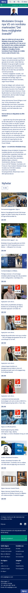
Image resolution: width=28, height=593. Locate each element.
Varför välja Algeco (5, 556)
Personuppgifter (20, 568)
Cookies (18, 563)
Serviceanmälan (20, 556)
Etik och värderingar (5, 548)
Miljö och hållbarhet (5, 554)
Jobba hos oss (4, 566)
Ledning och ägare (5, 568)
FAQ (2, 563)
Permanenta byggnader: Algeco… (11, 209)
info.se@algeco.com (7, 577)
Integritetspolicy (20, 566)
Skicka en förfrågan (23, 5)
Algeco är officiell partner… (9, 427)
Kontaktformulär (20, 551)
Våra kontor (19, 554)
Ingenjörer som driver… (8, 301)
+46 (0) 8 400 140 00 (9, 585)
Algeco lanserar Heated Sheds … (10, 488)
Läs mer (3, 220)
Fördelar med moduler (6, 551)
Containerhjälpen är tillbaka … (9, 271)
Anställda (18, 548)
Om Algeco (3, 571)
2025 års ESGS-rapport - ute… (10, 240)
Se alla (5, 188)
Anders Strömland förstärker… (10, 457)
